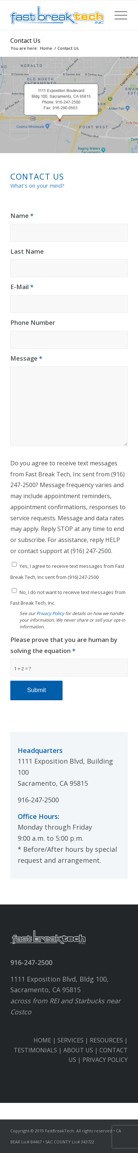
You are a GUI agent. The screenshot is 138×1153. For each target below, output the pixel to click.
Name (21, 215)
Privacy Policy (50, 613)
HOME (42, 1040)
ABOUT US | (81, 1050)
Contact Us (25, 41)
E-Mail (21, 286)
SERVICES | (73, 1040)
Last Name (27, 251)
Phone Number (32, 322)
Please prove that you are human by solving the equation (63, 645)
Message (26, 358)
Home (46, 48)
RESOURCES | (109, 1040)
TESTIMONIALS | (38, 1050)
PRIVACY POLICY (105, 1060)
